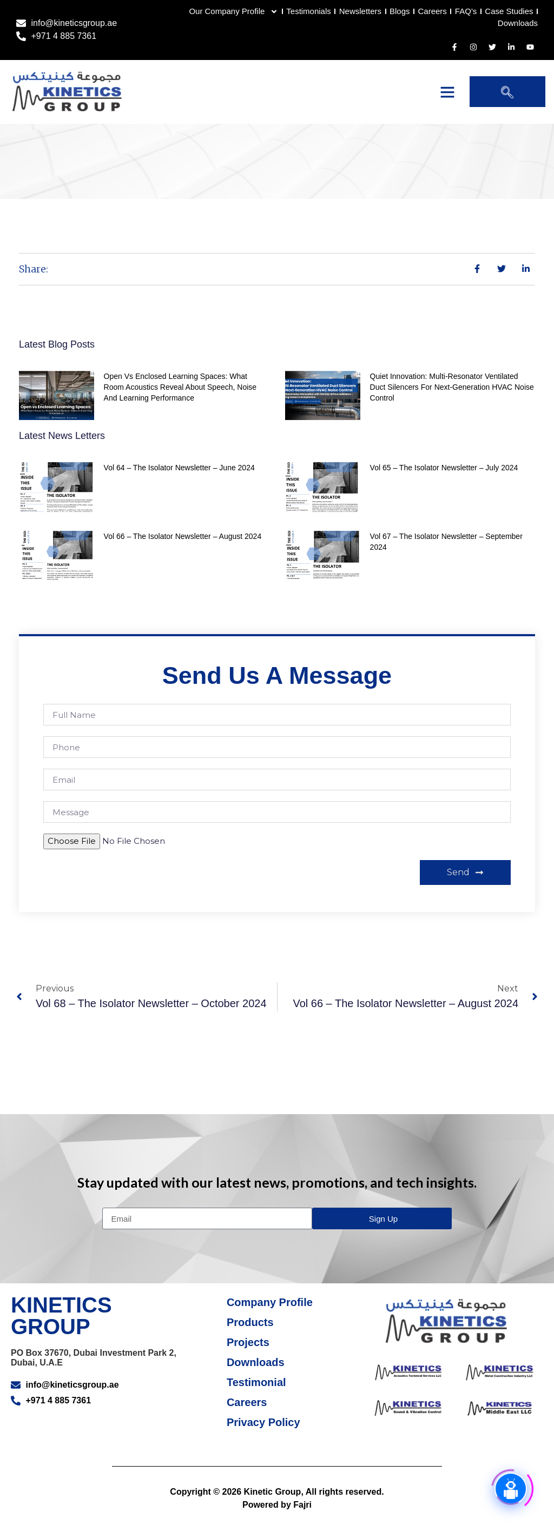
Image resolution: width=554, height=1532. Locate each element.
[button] (447, 92)
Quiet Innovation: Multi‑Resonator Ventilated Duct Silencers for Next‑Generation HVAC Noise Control (452, 398)
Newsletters (360, 11)
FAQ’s (466, 11)
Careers (432, 11)
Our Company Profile (233, 11)
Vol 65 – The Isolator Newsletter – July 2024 (444, 479)
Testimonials (308, 11)
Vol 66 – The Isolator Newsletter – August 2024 (183, 547)
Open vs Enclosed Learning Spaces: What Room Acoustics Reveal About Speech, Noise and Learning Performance (180, 398)
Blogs (400, 11)
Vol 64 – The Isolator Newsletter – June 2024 (179, 479)
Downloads (518, 23)
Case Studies (509, 11)
